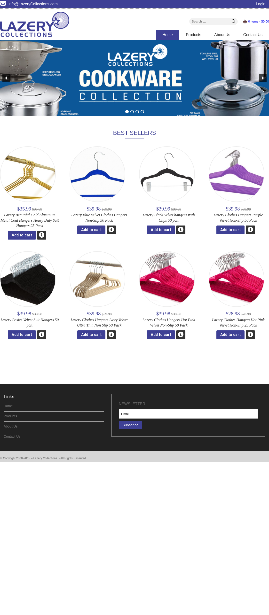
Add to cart (22, 235)
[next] (263, 78)
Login (260, 4)
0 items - (258, 21)
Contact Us (252, 35)
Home (167, 35)
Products (193, 35)
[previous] (6, 78)
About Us (222, 35)
